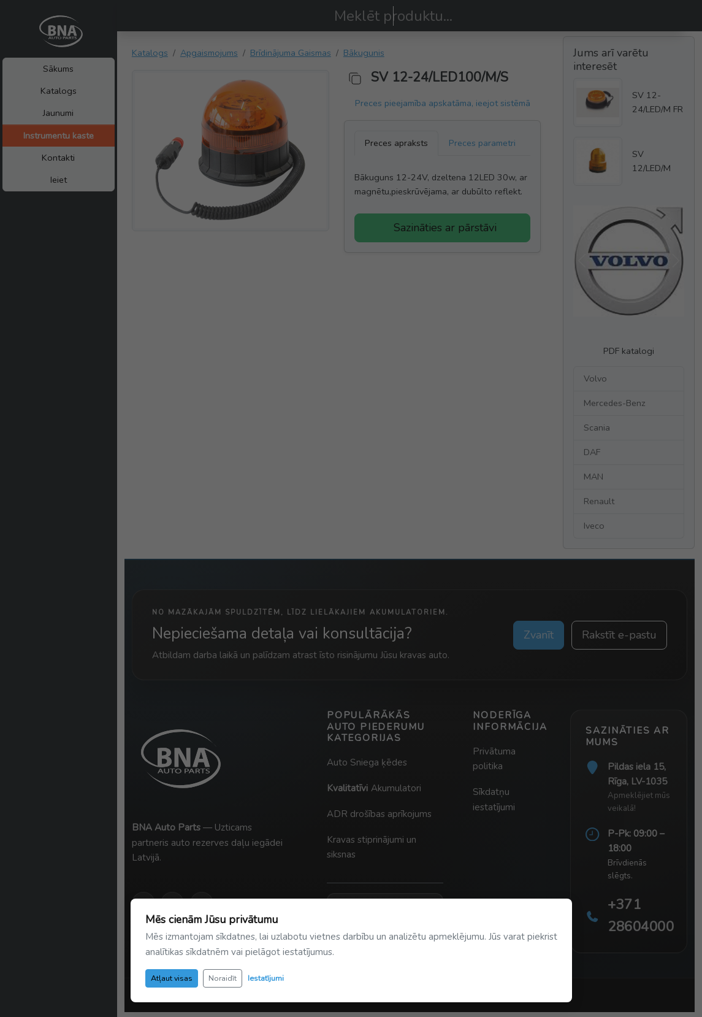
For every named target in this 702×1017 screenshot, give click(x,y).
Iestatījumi (266, 978)
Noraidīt (222, 978)
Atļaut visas (172, 978)
